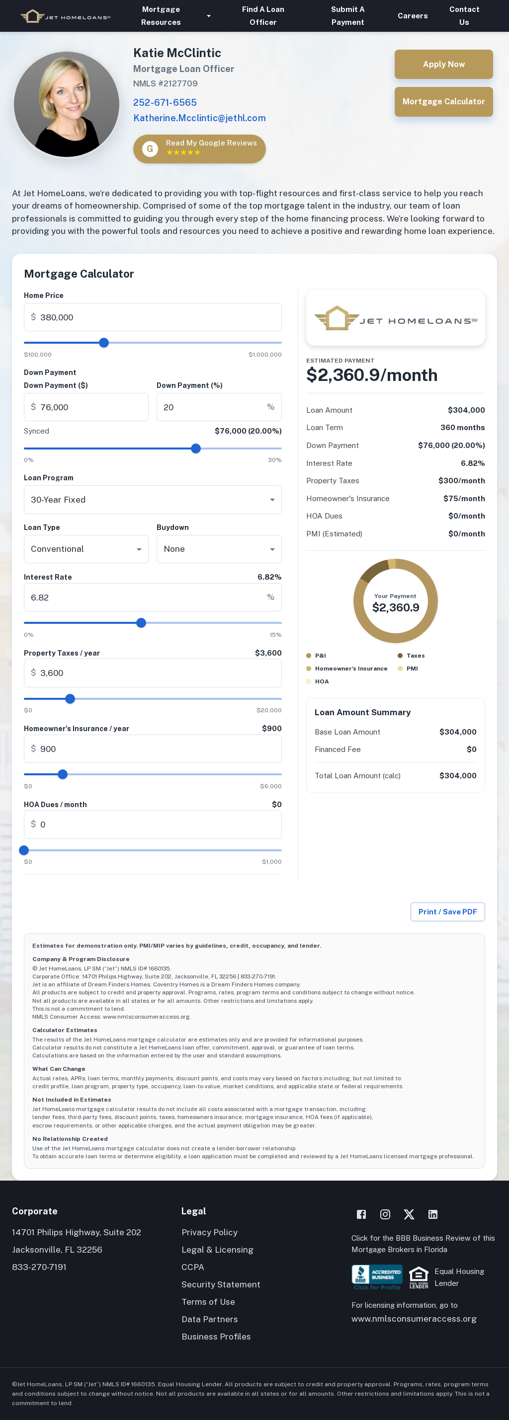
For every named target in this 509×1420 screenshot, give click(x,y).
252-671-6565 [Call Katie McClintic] (165, 102)
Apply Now (444, 64)
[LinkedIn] (433, 1214)
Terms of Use (208, 1302)
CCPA (192, 1267)
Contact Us (464, 15)
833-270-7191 (39, 1267)
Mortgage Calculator (444, 101)
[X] (409, 1214)
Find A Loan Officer (263, 15)
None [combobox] (174, 549)
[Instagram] (385, 1214)
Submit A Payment (348, 15)
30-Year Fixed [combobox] (58, 500)
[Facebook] (361, 1214)
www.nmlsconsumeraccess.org (414, 1319)
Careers (413, 15)
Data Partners (209, 1319)
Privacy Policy (209, 1232)
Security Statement (220, 1284)
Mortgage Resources (167, 15)
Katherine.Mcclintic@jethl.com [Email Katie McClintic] (199, 118)
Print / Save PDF (448, 912)
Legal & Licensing (217, 1250)
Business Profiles (216, 1337)
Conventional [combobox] (57, 549)
